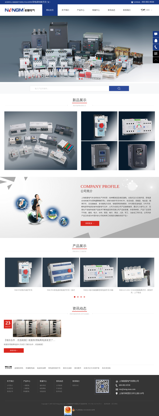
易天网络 (115, 404)
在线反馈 (43, 391)
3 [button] (81, 78)
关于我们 (65, 10)
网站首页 (50, 10)
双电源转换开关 (39, 2)
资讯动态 (111, 10)
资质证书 (10, 391)
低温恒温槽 (41, 368)
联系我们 (127, 10)
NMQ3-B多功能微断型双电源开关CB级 (98, 274)
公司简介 (10, 385)
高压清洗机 (106, 368)
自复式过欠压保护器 (91, 368)
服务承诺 (43, 385)
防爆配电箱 (30, 368)
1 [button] (77, 78)
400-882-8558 (148, 2)
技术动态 (59, 391)
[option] (79, 49)
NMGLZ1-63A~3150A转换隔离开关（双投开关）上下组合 (136, 276)
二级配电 (26, 388)
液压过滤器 (67, 368)
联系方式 (76, 385)
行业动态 (59, 388)
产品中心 (80, 10)
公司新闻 (59, 385)
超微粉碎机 (19, 368)
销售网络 (43, 388)
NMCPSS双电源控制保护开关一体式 (60, 274)
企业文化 (10, 388)
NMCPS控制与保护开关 (23, 274)
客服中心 (96, 10)
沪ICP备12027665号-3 (95, 404)
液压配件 (77, 368)
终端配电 (26, 391)
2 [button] (79, 78)
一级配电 (26, 385)
